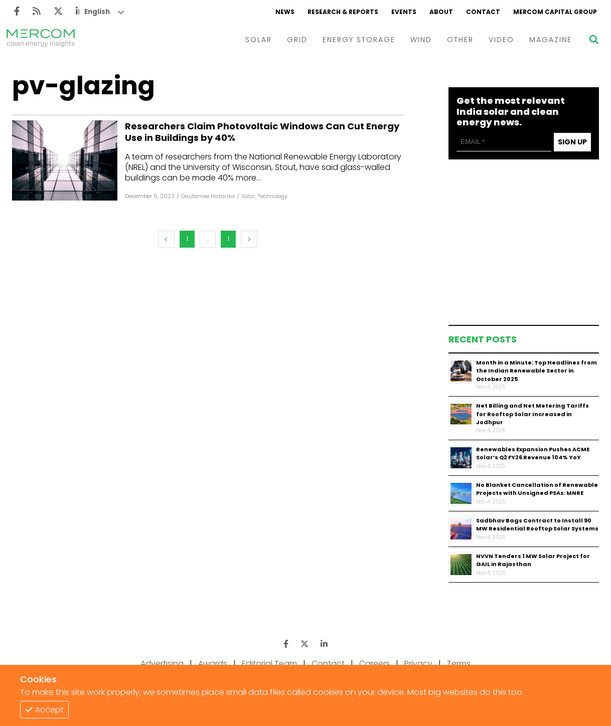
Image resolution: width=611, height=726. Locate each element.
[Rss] (36, 11)
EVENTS (403, 12)
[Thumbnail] (461, 371)
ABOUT (441, 12)
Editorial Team (269, 663)
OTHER (460, 40)
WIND (421, 40)
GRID (297, 40)
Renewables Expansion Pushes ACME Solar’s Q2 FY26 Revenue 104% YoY (532, 453)
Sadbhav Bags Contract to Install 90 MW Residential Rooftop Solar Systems (537, 524)
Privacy (418, 663)
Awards (212, 663)
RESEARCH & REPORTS (343, 12)
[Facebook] (17, 11)
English (97, 12)
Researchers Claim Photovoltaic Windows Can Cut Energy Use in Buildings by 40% (262, 132)
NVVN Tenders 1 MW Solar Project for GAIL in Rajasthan (533, 560)
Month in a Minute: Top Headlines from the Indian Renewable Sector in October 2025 (536, 370)
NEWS (284, 12)
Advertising (162, 663)
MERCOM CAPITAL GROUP (555, 12)
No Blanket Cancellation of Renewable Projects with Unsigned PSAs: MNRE (537, 489)
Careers (374, 663)
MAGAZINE (550, 40)
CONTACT (483, 12)
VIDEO (501, 40)
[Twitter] (58, 11)
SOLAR (258, 40)
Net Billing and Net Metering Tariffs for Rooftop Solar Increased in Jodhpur (532, 414)
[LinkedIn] (324, 644)
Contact (328, 663)
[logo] (40, 39)
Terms (459, 663)
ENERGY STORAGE (359, 40)
